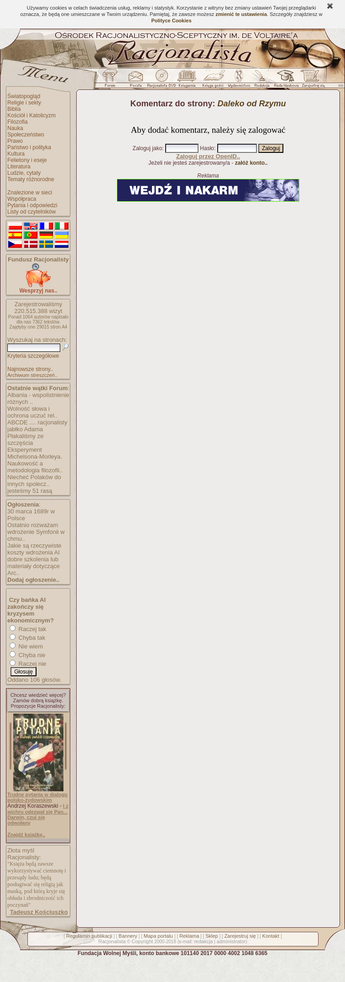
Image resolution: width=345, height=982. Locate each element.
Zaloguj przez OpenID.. (208, 156)
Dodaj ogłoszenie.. (33, 579)
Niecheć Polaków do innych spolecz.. (34, 480)
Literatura (19, 166)
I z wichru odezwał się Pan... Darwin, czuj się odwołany (37, 814)
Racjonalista (111, 941)
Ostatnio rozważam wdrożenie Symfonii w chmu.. (36, 532)
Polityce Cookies (171, 20)
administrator (231, 941)
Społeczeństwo (25, 134)
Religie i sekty (24, 102)
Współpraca (21, 199)
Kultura (16, 154)
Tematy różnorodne (30, 179)
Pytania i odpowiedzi (32, 205)
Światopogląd (23, 96)
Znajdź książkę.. (26, 834)
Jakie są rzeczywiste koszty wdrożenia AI (34, 549)
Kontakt (270, 936)
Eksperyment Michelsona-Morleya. (34, 453)
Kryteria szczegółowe (33, 356)
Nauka (15, 128)
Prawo (15, 141)
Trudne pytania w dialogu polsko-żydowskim (37, 797)
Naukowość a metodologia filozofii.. (35, 467)
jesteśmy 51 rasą (29, 490)
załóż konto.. (251, 163)
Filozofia (17, 122)
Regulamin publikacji (89, 936)
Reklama (189, 936)
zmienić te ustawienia (241, 14)
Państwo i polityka (29, 147)
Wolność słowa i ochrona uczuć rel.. (32, 412)
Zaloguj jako (147, 148)
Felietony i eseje (27, 160)
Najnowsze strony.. (30, 369)
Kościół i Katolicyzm (31, 115)
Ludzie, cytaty (24, 173)
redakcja (203, 941)
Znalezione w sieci (29, 192)
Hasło (207, 148)
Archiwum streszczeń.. (32, 375)
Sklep (211, 936)
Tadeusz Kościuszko (39, 912)
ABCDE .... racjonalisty (37, 422)
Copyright (142, 941)
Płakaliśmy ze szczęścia (25, 439)
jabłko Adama (25, 429)
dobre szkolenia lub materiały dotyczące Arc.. (33, 566)
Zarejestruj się (240, 936)
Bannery (128, 936)
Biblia (14, 109)
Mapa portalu (158, 936)
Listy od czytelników (31, 212)
